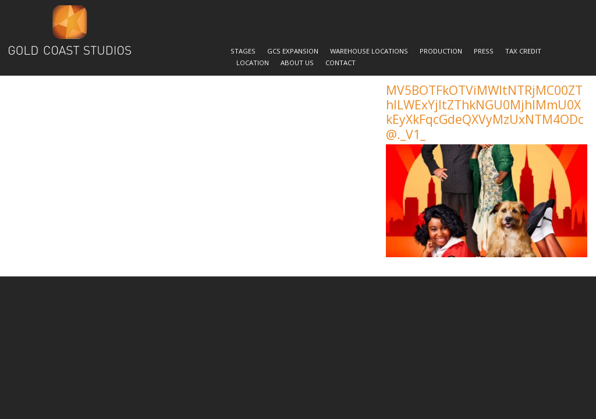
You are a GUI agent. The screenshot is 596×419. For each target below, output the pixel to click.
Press (484, 51)
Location (252, 62)
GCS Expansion (292, 51)
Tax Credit (523, 51)
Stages (243, 51)
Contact (340, 62)
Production (441, 51)
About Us (297, 62)
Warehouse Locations (369, 51)
